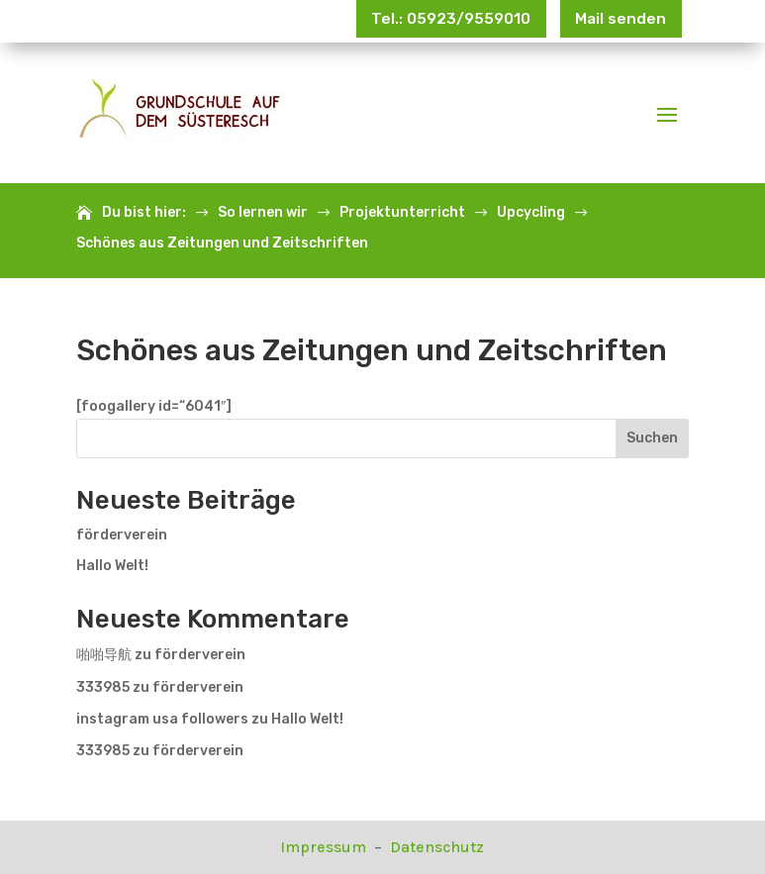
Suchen (652, 438)
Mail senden (612, 21)
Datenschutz (437, 846)
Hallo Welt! (112, 565)
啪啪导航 (104, 654)
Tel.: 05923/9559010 (420, 21)
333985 (103, 687)
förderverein (121, 535)
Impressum (325, 846)
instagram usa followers (162, 719)
